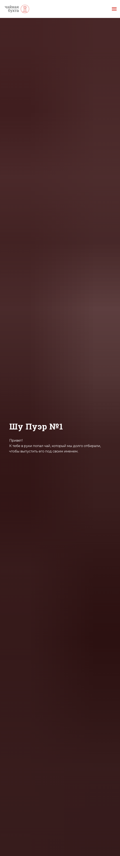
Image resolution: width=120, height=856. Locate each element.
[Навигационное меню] (114, 9)
